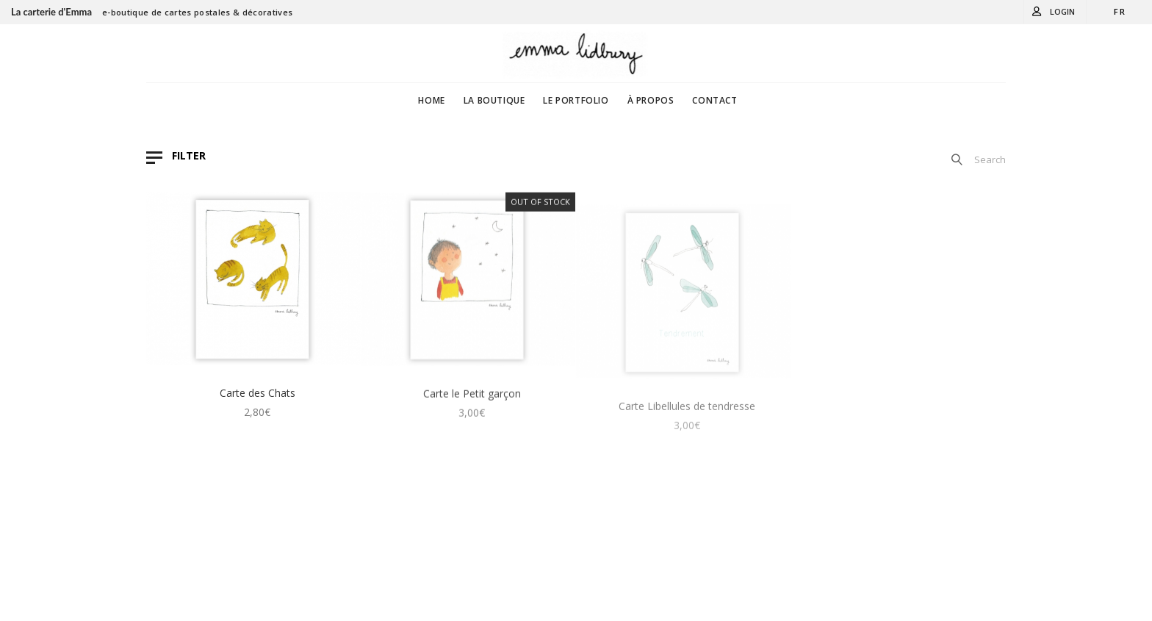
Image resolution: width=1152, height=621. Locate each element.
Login (1062, 11)
